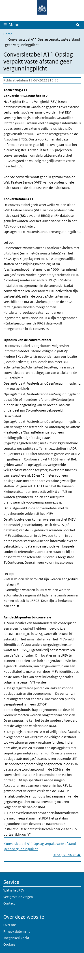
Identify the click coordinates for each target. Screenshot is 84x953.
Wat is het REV (13, 890)
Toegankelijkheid (16, 938)
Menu (14, 24)
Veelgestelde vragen (18, 897)
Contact (9, 903)
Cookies (9, 944)
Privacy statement (16, 931)
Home (7, 34)
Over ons (9, 925)
